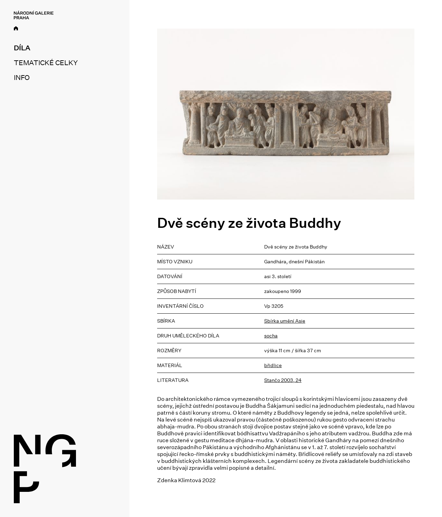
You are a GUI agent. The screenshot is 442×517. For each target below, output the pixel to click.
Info (22, 77)
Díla (22, 48)
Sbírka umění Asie (284, 321)
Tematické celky (45, 63)
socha (271, 336)
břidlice (273, 365)
